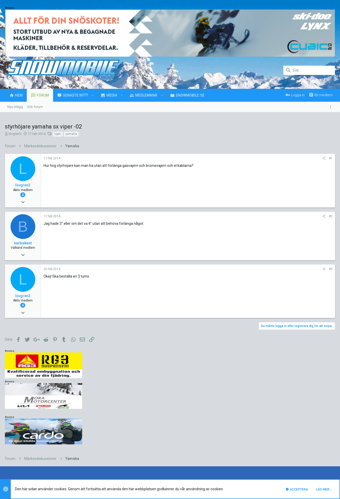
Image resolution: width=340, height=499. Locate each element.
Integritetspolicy (288, 447)
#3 (261, 269)
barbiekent (23, 243)
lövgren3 (15, 134)
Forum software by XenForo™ (46, 463)
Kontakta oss (234, 447)
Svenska (47, 447)
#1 (261, 158)
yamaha (71, 134)
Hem (316, 447)
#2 (261, 216)
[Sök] (309, 70)
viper (58, 134)
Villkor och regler (260, 447)
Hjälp (306, 447)
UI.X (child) (24, 447)
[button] (93, 95)
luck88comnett (101, 421)
